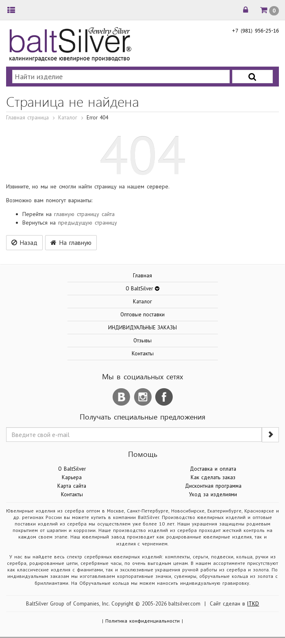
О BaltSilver (72, 468)
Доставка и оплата (213, 468)
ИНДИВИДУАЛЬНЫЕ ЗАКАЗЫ (142, 327)
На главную (70, 242)
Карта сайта (71, 485)
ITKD (253, 603)
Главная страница (27, 117)
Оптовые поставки (142, 314)
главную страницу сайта (84, 214)
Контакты (143, 353)
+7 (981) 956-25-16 (255, 30)
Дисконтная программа (213, 485)
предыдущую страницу (87, 222)
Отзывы (142, 340)
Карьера (72, 477)
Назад (24, 242)
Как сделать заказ (213, 477)
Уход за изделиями (213, 494)
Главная (142, 275)
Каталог (67, 117)
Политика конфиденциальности (142, 621)
